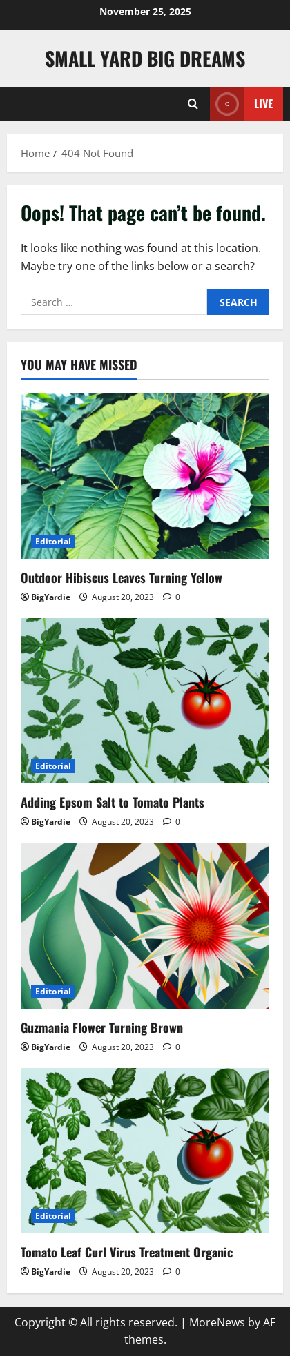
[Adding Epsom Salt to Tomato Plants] (145, 700)
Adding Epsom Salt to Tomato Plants (112, 802)
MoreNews (217, 1322)
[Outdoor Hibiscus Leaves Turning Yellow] (145, 476)
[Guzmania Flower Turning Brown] (145, 926)
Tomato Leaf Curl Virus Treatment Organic (127, 1252)
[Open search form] (193, 103)
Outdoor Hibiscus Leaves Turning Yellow (121, 577)
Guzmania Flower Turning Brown (102, 1027)
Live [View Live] (241, 104)
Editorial (53, 541)
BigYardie (50, 597)
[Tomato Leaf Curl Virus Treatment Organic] (145, 1150)
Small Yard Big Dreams (145, 58)
